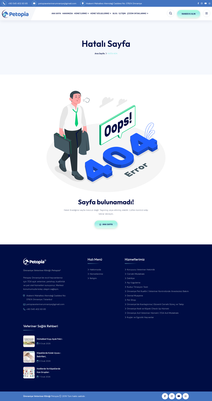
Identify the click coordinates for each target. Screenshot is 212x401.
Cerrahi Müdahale (136, 273)
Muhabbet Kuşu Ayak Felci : (50, 339)
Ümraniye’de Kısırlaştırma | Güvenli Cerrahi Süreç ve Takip (155, 304)
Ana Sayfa (56, 13)
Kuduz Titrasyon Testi (137, 286)
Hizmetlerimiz (80, 13)
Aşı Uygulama (133, 282)
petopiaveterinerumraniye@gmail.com (57, 3)
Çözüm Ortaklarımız (136, 13)
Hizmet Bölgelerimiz (99, 13)
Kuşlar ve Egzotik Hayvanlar (140, 317)
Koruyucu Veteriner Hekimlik (141, 269)
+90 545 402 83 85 (18, 3)
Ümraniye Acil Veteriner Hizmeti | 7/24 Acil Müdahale (153, 313)
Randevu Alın (189, 14)
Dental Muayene (135, 295)
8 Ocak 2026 (44, 343)
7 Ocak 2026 (43, 377)
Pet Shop (131, 300)
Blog (115, 13)
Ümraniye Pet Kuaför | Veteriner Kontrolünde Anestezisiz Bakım (158, 291)
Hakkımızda (67, 13)
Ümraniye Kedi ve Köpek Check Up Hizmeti (148, 308)
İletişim (122, 13)
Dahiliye (131, 278)
